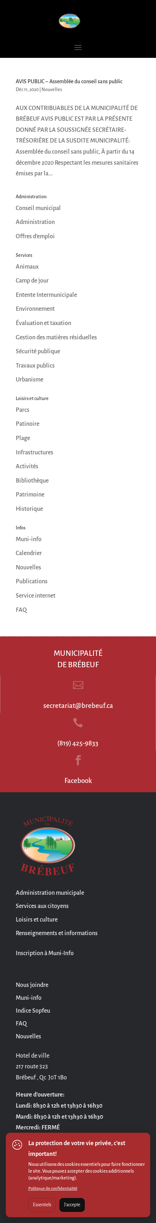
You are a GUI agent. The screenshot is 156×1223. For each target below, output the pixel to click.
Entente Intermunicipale (46, 295)
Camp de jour (32, 281)
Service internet (35, 596)
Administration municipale (50, 893)
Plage (23, 438)
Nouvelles (52, 89)
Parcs (22, 410)
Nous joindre (32, 985)
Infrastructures (34, 452)
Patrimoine (30, 494)
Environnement (35, 309)
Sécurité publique (38, 351)
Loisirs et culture (37, 920)
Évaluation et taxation (43, 323)
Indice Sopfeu (33, 1011)
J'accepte (72, 1204)
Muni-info (29, 539)
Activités (27, 466)
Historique (29, 509)
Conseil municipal (38, 208)
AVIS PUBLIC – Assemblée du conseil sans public (69, 81)
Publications (32, 581)
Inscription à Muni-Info (45, 953)
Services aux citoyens (42, 906)
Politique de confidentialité (52, 1188)
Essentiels (42, 1204)
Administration (35, 222)
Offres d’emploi (35, 236)
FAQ (21, 610)
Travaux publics (35, 366)
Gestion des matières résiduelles (56, 337)
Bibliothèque (32, 481)
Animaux (27, 267)
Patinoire (27, 424)
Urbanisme (29, 379)
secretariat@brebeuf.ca (78, 705)
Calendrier (29, 553)
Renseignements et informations (57, 933)
